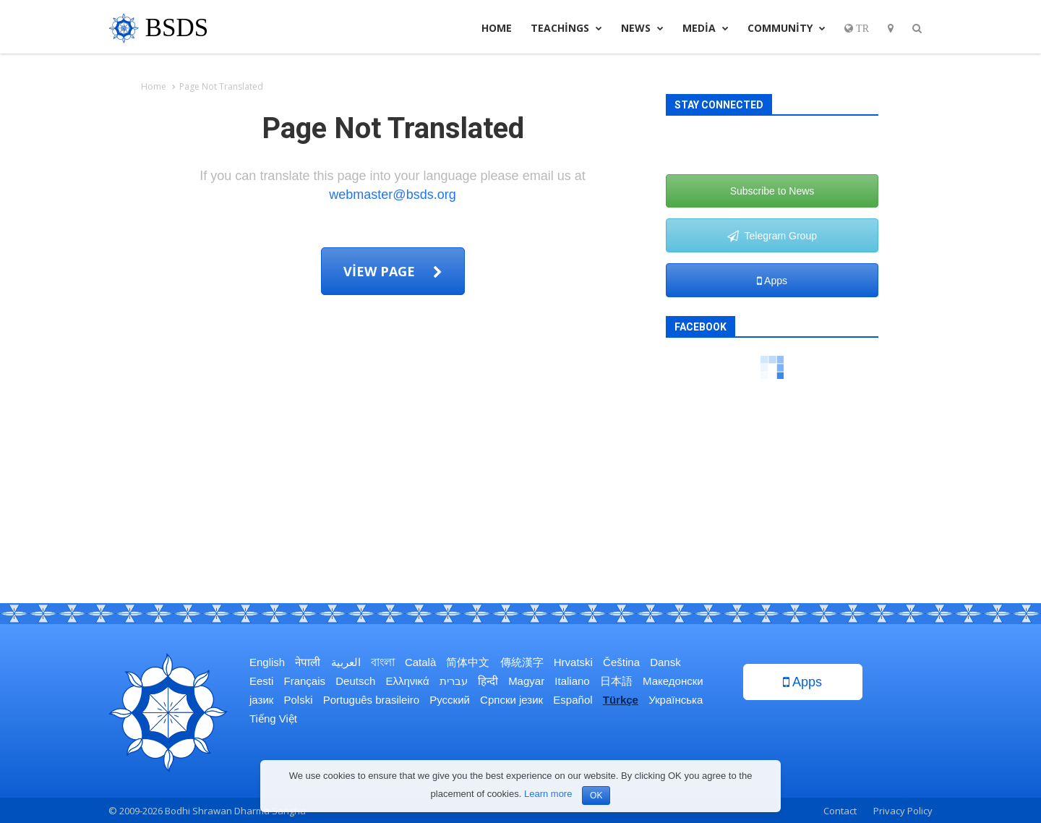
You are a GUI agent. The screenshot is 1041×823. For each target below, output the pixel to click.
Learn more (548, 793)
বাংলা (383, 662)
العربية (346, 662)
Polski (298, 700)
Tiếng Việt (273, 718)
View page (392, 271)
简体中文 (467, 662)
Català (420, 662)
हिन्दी (488, 681)
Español (572, 700)
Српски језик (511, 700)
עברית (454, 681)
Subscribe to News (772, 191)
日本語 (616, 681)
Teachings (566, 28)
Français (305, 681)
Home (496, 28)
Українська (675, 700)
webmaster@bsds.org (392, 194)
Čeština (621, 662)
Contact (840, 810)
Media (705, 28)
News (642, 28)
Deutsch (355, 681)
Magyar (526, 681)
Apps (772, 280)
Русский (449, 700)
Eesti (261, 681)
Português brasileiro (371, 700)
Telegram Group (772, 236)
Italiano (571, 681)
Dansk (665, 662)
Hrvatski (573, 662)
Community (786, 28)
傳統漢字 (522, 662)
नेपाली (307, 662)
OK (596, 795)
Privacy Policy (903, 810)
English (267, 662)
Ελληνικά (407, 681)
